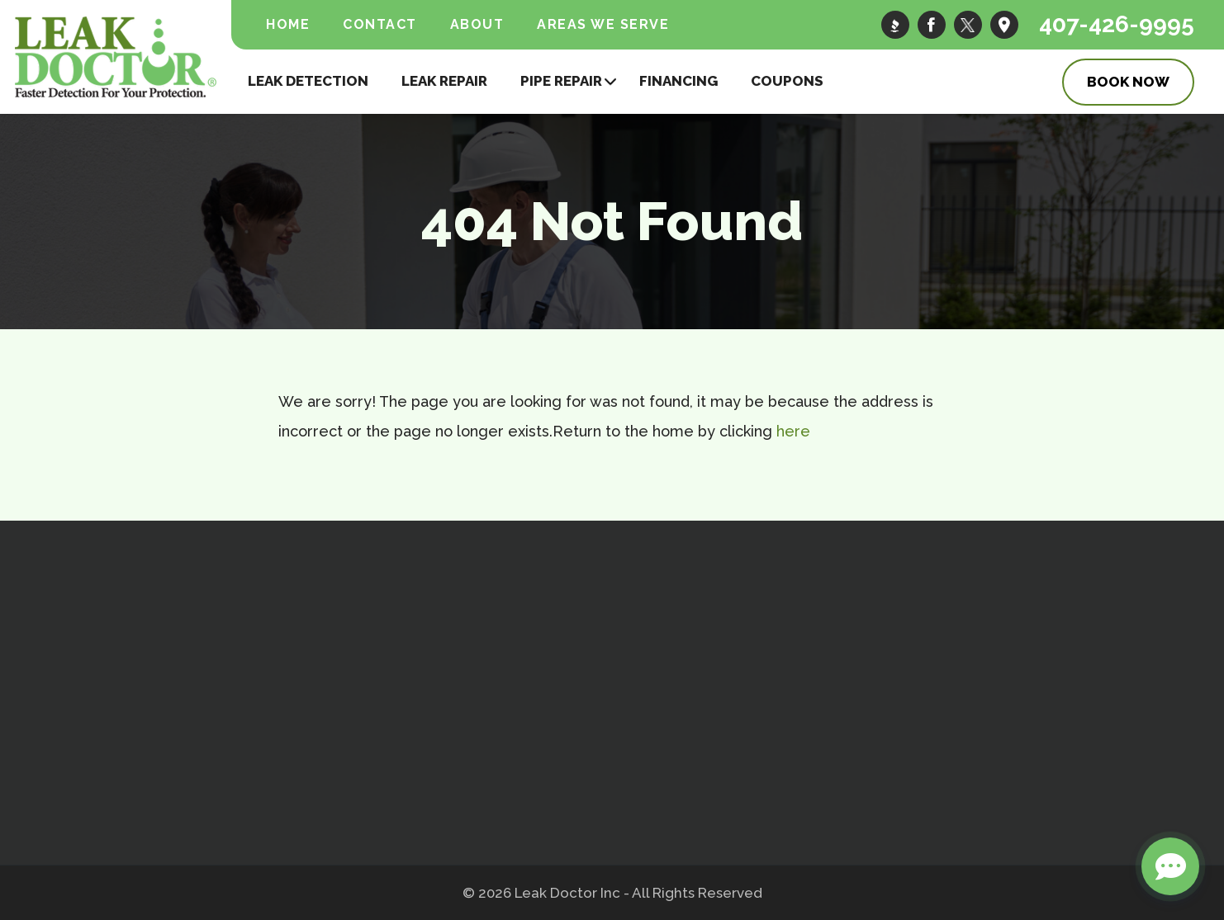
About (477, 24)
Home (288, 24)
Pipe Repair (561, 81)
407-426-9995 (1116, 24)
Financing (678, 81)
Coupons (787, 81)
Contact (380, 24)
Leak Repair (444, 81)
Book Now (1128, 81)
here (793, 431)
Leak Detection (308, 81)
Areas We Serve (603, 24)
